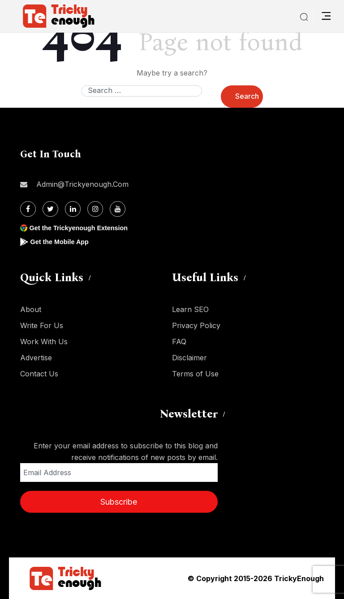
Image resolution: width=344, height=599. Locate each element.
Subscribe (118, 501)
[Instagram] (95, 209)
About (30, 309)
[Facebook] (28, 209)
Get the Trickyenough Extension (84, 228)
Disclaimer (189, 357)
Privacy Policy (196, 325)
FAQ (179, 341)
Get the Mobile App (62, 241)
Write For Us (41, 325)
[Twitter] (50, 209)
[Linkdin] (73, 209)
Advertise (36, 357)
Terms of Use (195, 373)
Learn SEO (190, 309)
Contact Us (39, 373)
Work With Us (44, 341)
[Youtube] (117, 209)
